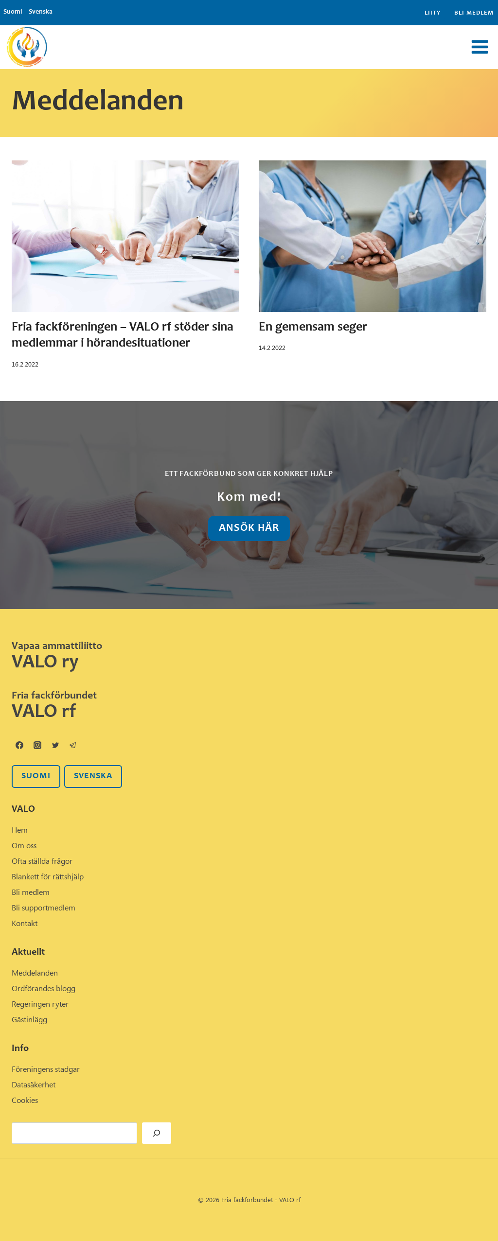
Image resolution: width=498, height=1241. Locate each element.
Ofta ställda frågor (42, 861)
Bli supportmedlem (43, 907)
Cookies (25, 1100)
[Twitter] (55, 745)
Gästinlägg (29, 1019)
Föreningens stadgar (46, 1069)
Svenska (41, 12)
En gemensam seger (313, 327)
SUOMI (36, 776)
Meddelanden (35, 972)
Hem (20, 829)
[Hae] (156, 1133)
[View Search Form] (270, 47)
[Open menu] (479, 47)
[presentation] (125, 236)
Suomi (12, 12)
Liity (433, 13)
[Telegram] (73, 745)
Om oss (24, 845)
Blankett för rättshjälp (48, 876)
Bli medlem (474, 13)
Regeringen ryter (40, 1003)
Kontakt (24, 923)
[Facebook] (19, 745)
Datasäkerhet (33, 1084)
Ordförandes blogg (43, 988)
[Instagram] (37, 745)
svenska (93, 776)
